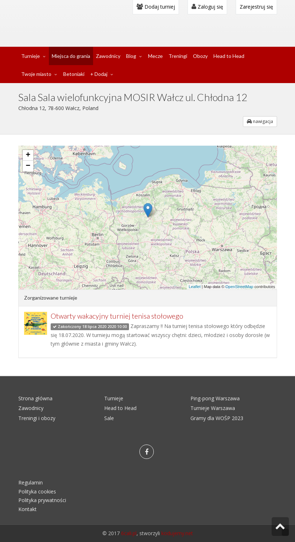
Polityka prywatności (42, 500)
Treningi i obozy (36, 418)
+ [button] (28, 155)
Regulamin (30, 482)
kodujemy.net (177, 533)
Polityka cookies (37, 491)
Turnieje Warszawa (212, 408)
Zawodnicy (108, 56)
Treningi (178, 56)
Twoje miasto (36, 74)
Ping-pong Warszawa (215, 398)
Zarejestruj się (256, 6)
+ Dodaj (98, 74)
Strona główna (35, 398)
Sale (109, 418)
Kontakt (27, 509)
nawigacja (260, 121)
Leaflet (194, 286)
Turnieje (30, 56)
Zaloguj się (207, 6)
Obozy (200, 56)
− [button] (28, 166)
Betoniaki (73, 74)
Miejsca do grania (71, 56)
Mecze (155, 56)
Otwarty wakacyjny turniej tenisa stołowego (117, 316)
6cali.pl (129, 533)
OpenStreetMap (239, 286)
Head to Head (228, 56)
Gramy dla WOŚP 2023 (216, 418)
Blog (131, 56)
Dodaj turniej (156, 6)
